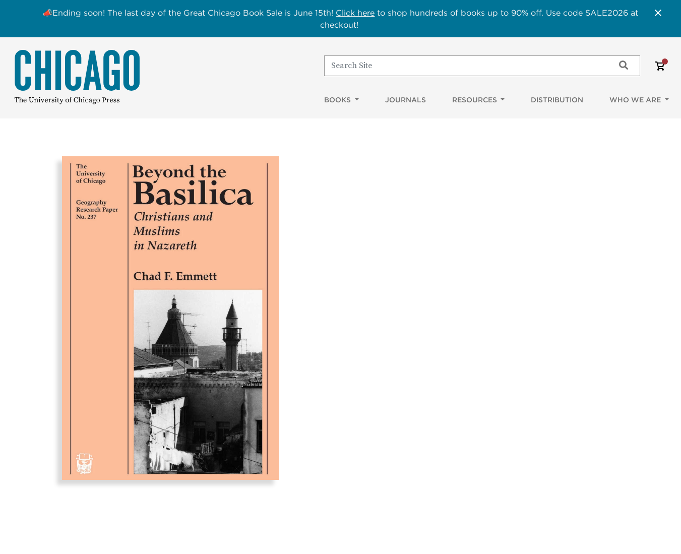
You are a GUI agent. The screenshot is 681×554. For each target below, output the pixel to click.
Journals (405, 99)
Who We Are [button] (636, 99)
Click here (355, 13)
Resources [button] (475, 99)
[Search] (464, 65)
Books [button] (338, 99)
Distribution (557, 99)
